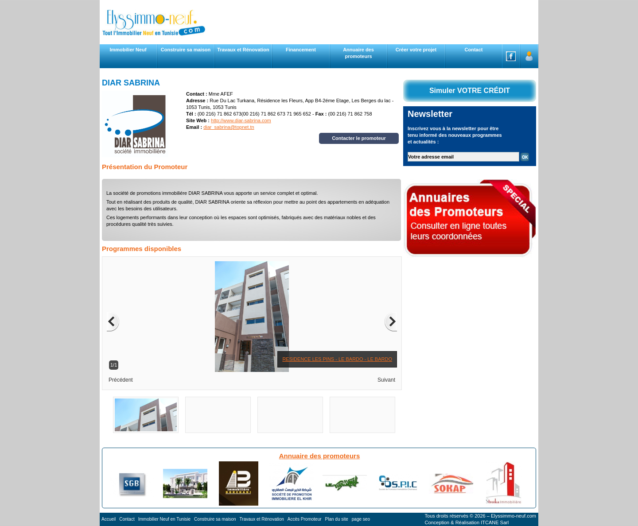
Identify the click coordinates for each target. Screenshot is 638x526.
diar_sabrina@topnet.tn (228, 127)
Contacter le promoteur (359, 138)
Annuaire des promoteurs (319, 456)
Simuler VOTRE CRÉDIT (469, 90)
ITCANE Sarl (495, 522)
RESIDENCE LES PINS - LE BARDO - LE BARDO (337, 359)
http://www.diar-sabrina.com (241, 120)
